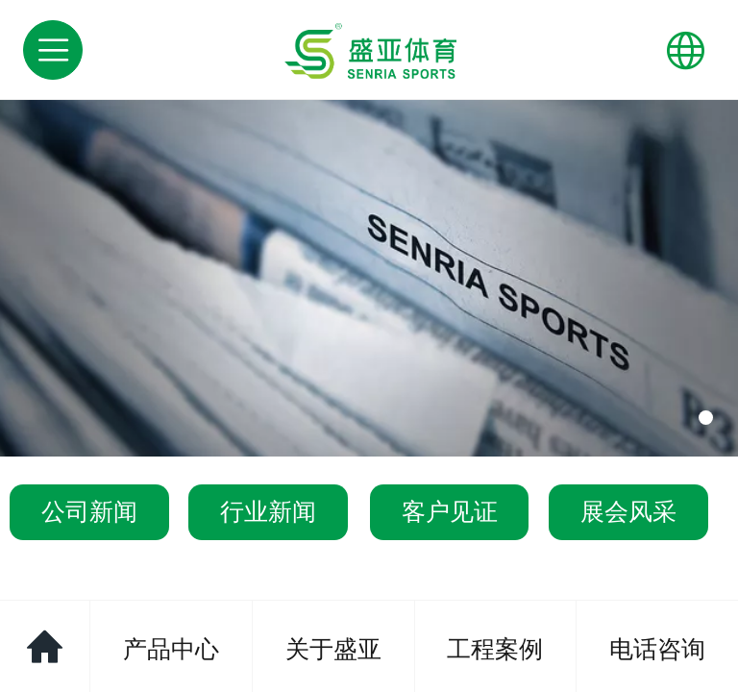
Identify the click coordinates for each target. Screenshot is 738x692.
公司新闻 (89, 512)
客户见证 (450, 512)
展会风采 (628, 512)
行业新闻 (268, 512)
